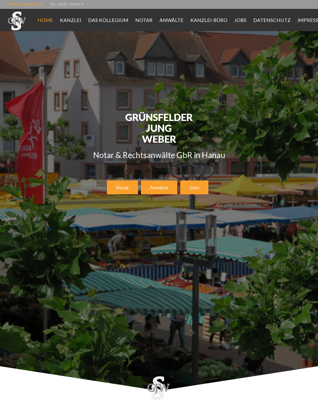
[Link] (17, 21)
